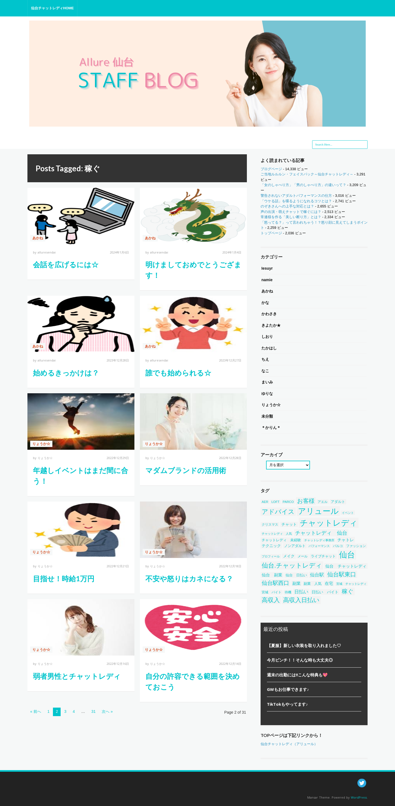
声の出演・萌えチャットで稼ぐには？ (291, 212)
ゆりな (267, 393)
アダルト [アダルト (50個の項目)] (338, 502)
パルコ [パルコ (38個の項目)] (338, 546)
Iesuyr (267, 268)
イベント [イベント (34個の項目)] (348, 512)
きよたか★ (271, 325)
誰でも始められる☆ (178, 372)
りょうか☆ (41, 444)
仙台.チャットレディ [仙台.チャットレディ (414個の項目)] (292, 565)
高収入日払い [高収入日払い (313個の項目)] (301, 600)
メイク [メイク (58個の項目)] (289, 556)
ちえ (265, 359)
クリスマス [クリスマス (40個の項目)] (270, 524)
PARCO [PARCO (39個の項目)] (288, 501)
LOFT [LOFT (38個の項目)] (275, 501)
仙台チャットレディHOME (52, 8)
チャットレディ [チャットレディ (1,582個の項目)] (328, 522)
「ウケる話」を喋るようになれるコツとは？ (296, 201)
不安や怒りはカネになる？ (189, 578)
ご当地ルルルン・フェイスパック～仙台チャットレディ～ (307, 174)
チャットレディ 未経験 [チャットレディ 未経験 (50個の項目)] (281, 540)
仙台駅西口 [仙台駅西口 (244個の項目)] (275, 583)
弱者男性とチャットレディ (77, 676)
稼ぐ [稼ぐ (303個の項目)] (348, 591)
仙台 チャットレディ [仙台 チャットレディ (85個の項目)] (345, 566)
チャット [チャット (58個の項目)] (289, 524)
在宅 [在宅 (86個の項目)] (329, 583)
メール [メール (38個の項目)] (302, 556)
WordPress (359, 797)
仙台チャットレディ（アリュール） (289, 744)
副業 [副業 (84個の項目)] (296, 583)
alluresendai (47, 252)
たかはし (269, 348)
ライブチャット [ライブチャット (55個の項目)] (323, 556)
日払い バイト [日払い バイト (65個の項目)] (325, 592)
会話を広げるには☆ (65, 264)
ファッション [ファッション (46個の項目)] (356, 546)
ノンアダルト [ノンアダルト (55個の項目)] (295, 546)
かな (265, 302)
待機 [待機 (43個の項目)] (288, 592)
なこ (265, 371)
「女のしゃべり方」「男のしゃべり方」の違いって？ (303, 185)
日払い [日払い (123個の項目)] (301, 591)
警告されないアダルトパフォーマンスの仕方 (296, 195)
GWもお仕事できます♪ (288, 689)
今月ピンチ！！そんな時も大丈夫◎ (300, 660)
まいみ (267, 382)
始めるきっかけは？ (66, 372)
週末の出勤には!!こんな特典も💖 (297, 674)
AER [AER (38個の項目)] (265, 501)
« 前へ (35, 711)
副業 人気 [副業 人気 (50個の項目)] (312, 584)
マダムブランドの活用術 (185, 470)
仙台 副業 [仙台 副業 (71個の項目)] (272, 575)
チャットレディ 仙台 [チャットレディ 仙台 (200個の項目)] (321, 533)
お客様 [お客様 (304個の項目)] (306, 501)
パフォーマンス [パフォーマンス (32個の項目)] (319, 546)
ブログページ (271, 169)
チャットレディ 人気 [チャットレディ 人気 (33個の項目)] (277, 533)
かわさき (269, 314)
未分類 (267, 416)
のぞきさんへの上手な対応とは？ (287, 206)
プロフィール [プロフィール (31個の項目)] (271, 556)
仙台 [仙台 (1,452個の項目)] (347, 554)
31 (93, 711)
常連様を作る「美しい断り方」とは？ (291, 217)
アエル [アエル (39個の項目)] (323, 501)
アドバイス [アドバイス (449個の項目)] (278, 511)
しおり (267, 336)
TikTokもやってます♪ (287, 704)
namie (266, 280)
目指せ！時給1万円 (63, 578)
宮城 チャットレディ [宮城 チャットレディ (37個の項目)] (351, 583)
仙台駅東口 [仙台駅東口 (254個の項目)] (341, 574)
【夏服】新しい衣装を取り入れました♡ (304, 645)
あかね (37, 238)
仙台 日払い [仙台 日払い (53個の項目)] (296, 575)
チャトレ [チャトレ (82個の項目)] (345, 539)
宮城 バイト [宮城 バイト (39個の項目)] (271, 592)
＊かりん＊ (271, 427)
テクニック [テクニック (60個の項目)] (271, 546)
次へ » (107, 711)
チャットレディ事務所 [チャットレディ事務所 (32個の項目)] (319, 540)
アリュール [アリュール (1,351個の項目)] (318, 511)
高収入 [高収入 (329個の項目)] (271, 600)
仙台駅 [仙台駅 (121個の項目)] (317, 574)
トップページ (271, 233)
